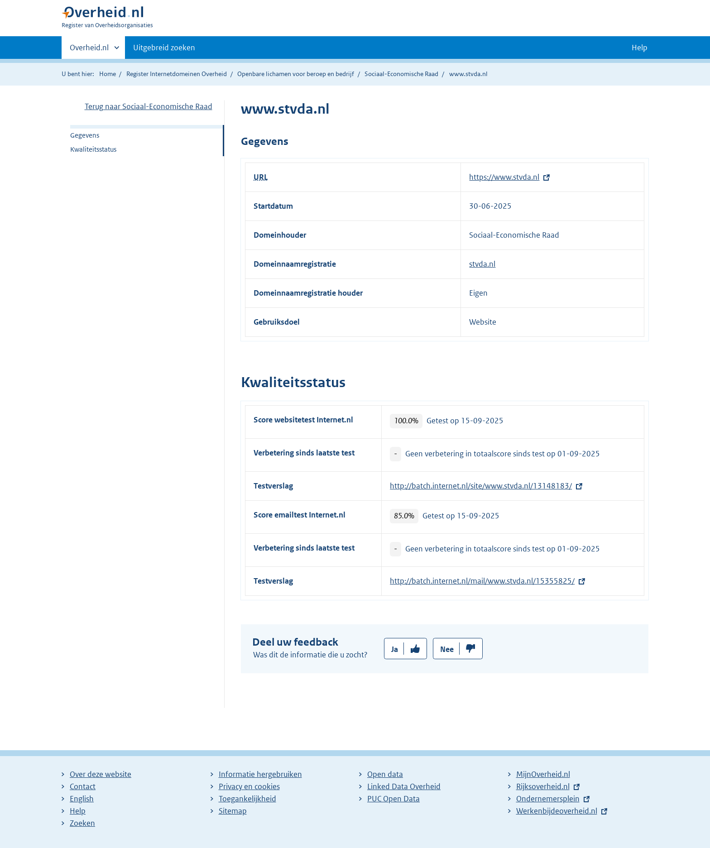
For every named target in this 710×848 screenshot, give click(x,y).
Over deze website (100, 774)
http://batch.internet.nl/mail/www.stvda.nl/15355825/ (482, 581)
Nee (447, 649)
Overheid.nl (89, 50)
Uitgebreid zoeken (164, 48)
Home (107, 74)
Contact (83, 786)
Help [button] (640, 48)
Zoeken (82, 823)
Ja (394, 649)
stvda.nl (482, 264)
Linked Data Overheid (404, 786)
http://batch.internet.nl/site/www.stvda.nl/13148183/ (481, 486)
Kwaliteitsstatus (93, 149)
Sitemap (233, 811)
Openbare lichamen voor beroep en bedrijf (295, 74)
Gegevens (84, 135)
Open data (385, 774)
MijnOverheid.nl (543, 774)
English (82, 799)
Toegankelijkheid (247, 799)
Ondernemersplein (548, 799)
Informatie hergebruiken (260, 774)
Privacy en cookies (249, 786)
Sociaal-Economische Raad (401, 74)
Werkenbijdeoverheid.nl (556, 811)
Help (78, 811)
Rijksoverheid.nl (543, 786)
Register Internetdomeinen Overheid (176, 74)
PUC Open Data (393, 799)
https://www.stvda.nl (504, 177)
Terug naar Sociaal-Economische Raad (148, 106)
